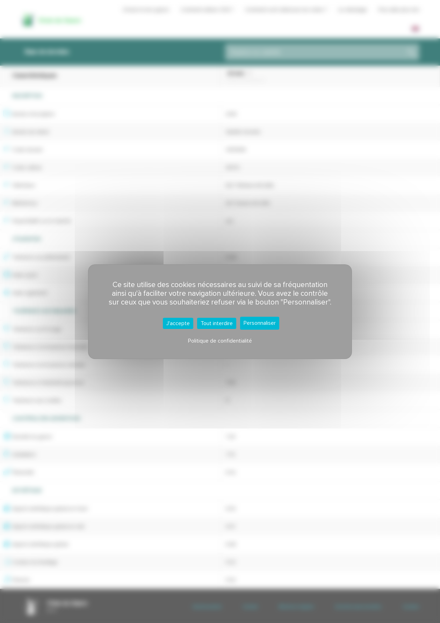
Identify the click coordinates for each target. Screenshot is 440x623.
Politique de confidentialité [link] (220, 340)
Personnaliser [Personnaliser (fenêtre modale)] (260, 323)
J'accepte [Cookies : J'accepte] (178, 323)
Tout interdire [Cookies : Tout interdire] (217, 323)
